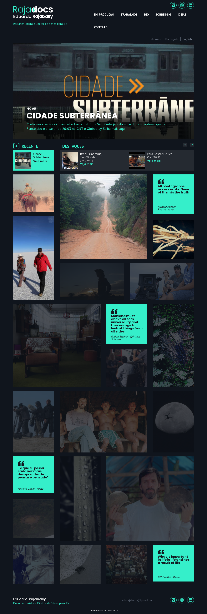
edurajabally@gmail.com (138, 600)
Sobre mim (163, 14)
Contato (101, 27)
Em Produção (104, 14)
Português (172, 39)
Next (188, 91)
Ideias (182, 14)
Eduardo (29, 599)
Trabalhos (129, 14)
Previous (18, 91)
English (187, 39)
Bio (146, 14)
